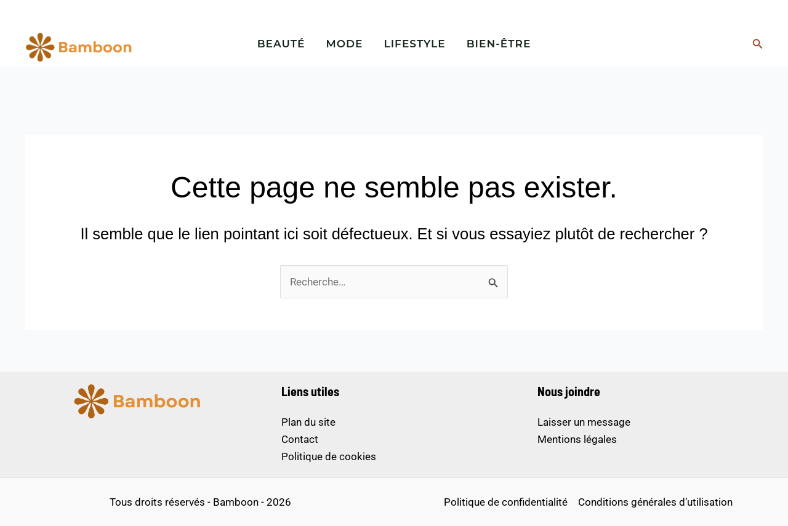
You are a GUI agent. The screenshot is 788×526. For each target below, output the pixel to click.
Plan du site (308, 422)
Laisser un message (583, 422)
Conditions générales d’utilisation (655, 502)
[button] (757, 44)
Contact (299, 439)
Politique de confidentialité (506, 502)
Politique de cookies (328, 456)
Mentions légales (577, 439)
